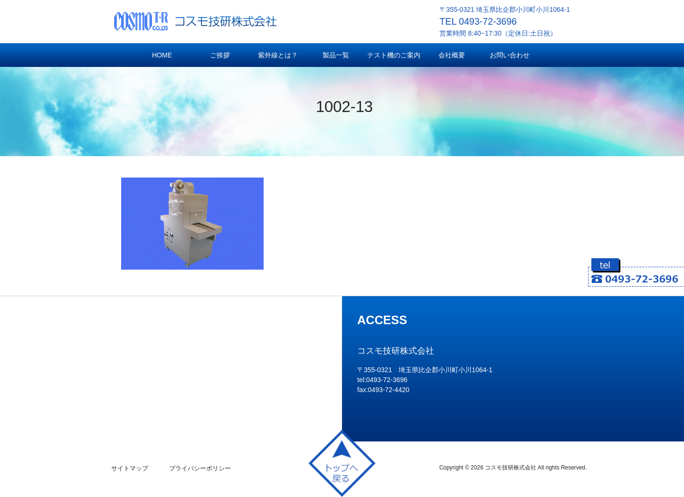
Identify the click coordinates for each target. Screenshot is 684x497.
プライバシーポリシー (200, 468)
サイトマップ (129, 468)
